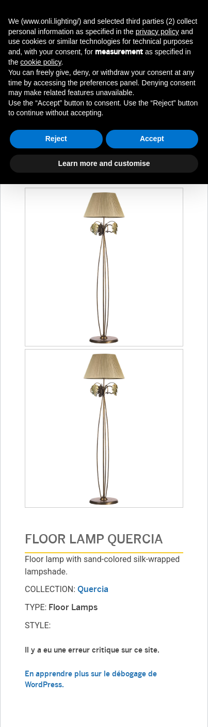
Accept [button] (152, 138)
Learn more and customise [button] (104, 163)
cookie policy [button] (40, 62)
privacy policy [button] (157, 31)
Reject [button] (56, 138)
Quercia (92, 590)
